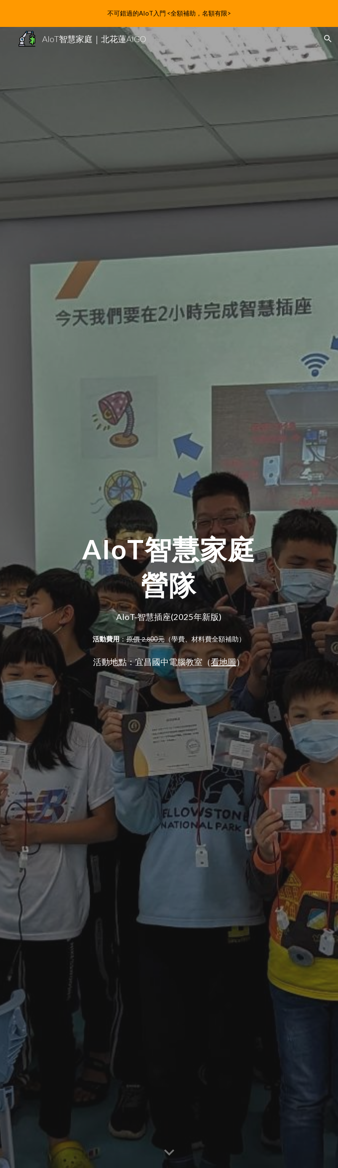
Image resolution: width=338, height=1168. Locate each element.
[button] (328, 39)
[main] (169, 564)
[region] (169, 13)
